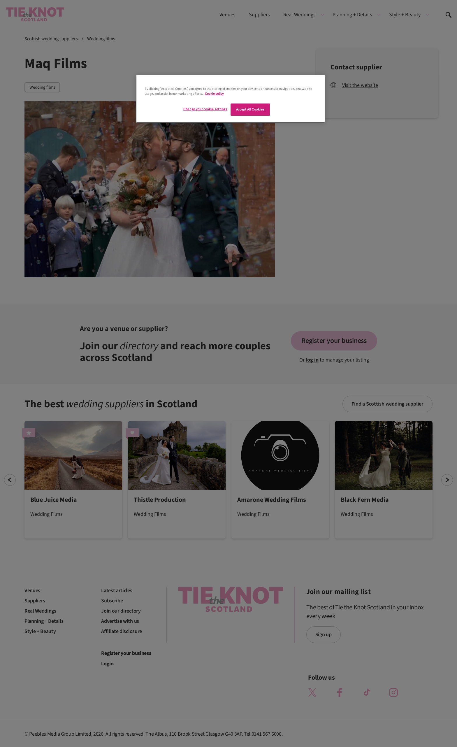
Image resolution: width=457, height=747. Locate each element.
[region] (230, 99)
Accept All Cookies (250, 109)
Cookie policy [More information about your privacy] (214, 93)
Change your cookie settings (205, 109)
